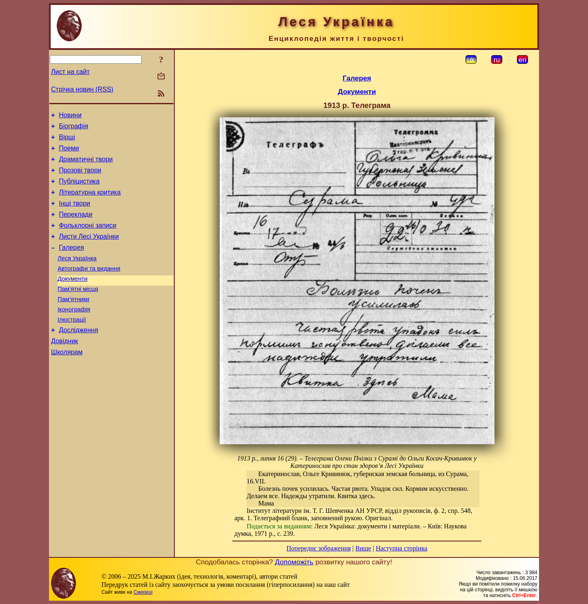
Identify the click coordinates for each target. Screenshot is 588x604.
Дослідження (78, 355)
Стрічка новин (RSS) (82, 89)
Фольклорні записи (87, 238)
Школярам (66, 380)
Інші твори (74, 214)
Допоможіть (294, 562)
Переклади (75, 226)
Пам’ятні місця (78, 309)
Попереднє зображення (319, 548)
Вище (363, 548)
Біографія (73, 128)
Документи (72, 298)
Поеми (69, 153)
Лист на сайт (70, 71)
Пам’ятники (73, 321)
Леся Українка (77, 275)
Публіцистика (79, 189)
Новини (70, 116)
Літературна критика (89, 202)
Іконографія (74, 332)
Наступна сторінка (401, 548)
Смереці (143, 592)
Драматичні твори (86, 165)
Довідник (64, 368)
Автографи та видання (89, 287)
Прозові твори (80, 177)
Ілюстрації (72, 344)
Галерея (71, 263)
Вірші (67, 140)
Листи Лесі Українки (89, 251)
